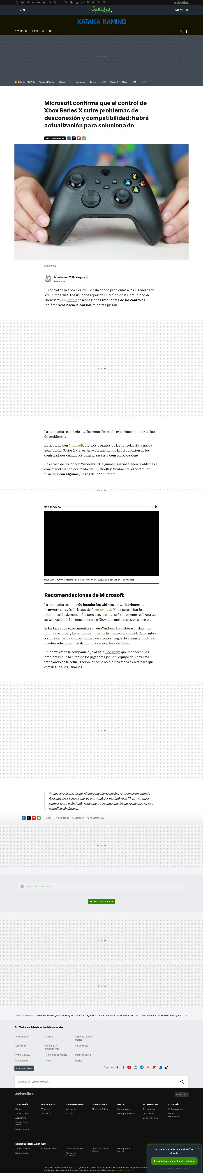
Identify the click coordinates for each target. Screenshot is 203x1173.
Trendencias (149, 1108)
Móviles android (83, 1054)
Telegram (141, 1066)
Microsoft (76, 445)
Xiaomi (93, 81)
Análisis (49, 1036)
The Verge (112, 652)
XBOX (35, 30)
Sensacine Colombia (71, 1154)
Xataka (18, 1108)
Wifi (134, 81)
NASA (103, 81)
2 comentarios (56, 138)
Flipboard (79, 138)
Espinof (70, 1113)
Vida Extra (46, 1113)
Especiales (21, 1045)
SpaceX (114, 81)
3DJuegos (45, 1108)
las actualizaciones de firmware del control (104, 633)
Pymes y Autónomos (174, 1114)
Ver (103, 901)
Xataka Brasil (21, 1152)
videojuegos (21, 1060)
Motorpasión (123, 1108)
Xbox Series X (97, 817)
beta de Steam (119, 643)
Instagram (135, 1066)
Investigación (22, 1036)
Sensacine (71, 1108)
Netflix (144, 81)
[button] (71, 277)
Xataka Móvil (21, 1113)
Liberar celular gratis (171, 1015)
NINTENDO (47, 30)
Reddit (72, 300)
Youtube (129, 1066)
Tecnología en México (56, 1054)
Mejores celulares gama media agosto (56, 1015)
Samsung (80, 81)
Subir (179, 1094)
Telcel (48, 1060)
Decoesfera (148, 1113)
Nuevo (179, 10)
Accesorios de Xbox (106, 609)
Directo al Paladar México (100, 1149)
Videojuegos (101, 21)
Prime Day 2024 (23, 1054)
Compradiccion (150, 1117)
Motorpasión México (123, 1149)
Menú (23, 10)
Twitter (181, 31)
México (78, 1060)
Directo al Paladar (100, 1108)
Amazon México (46, 81)
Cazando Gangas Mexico (84, 1038)
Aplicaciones (81, 1045)
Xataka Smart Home (22, 1123)
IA (70, 81)
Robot (125, 81)
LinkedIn (160, 1066)
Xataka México (101, 9)
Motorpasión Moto (126, 1113)
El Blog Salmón (175, 1108)
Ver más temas (24, 1068)
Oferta (62, 81)
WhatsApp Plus (127, 1015)
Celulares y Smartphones (52, 1047)
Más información (125, 1169)
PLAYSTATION (21, 30)
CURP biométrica (148, 1015)
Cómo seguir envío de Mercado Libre (97, 1015)
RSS (147, 1066)
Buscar (182, 1082)
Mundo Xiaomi (22, 1128)
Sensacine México (75, 1148)
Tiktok (166, 1066)
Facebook (187, 31)
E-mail (84, 138)
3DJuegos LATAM (49, 1148)
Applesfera (20, 1117)
